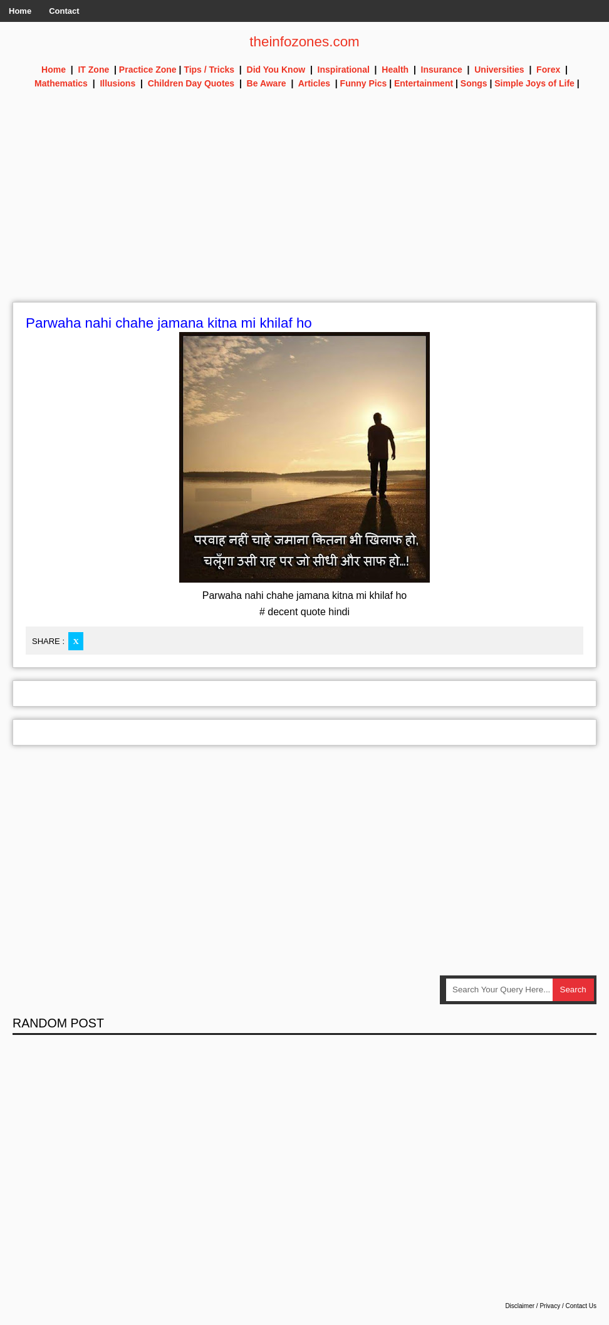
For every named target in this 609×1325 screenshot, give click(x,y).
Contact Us (581, 1306)
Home (20, 11)
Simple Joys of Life (534, 83)
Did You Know (276, 70)
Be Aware (266, 83)
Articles (314, 83)
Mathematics (61, 83)
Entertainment (423, 83)
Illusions (117, 83)
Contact (64, 11)
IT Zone (93, 70)
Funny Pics (363, 83)
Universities (499, 70)
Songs (474, 83)
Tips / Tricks (209, 70)
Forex (548, 70)
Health (395, 70)
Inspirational (344, 70)
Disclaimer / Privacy (532, 1306)
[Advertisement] (304, 214)
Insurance (441, 70)
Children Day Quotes (191, 83)
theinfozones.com (304, 41)
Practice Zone (148, 70)
